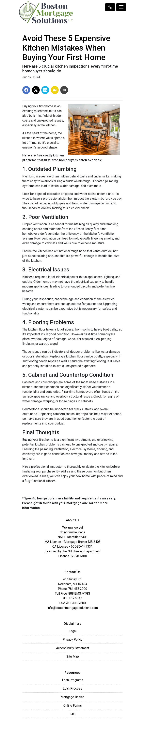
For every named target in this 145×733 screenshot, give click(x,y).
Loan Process (72, 688)
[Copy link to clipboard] (64, 90)
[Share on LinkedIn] (45, 90)
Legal (72, 631)
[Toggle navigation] (121, 7)
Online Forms (72, 705)
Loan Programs (72, 680)
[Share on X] (36, 90)
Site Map (72, 656)
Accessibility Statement (72, 648)
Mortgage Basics (72, 697)
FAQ (72, 714)
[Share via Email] (55, 90)
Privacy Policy (72, 639)
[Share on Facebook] (26, 90)
